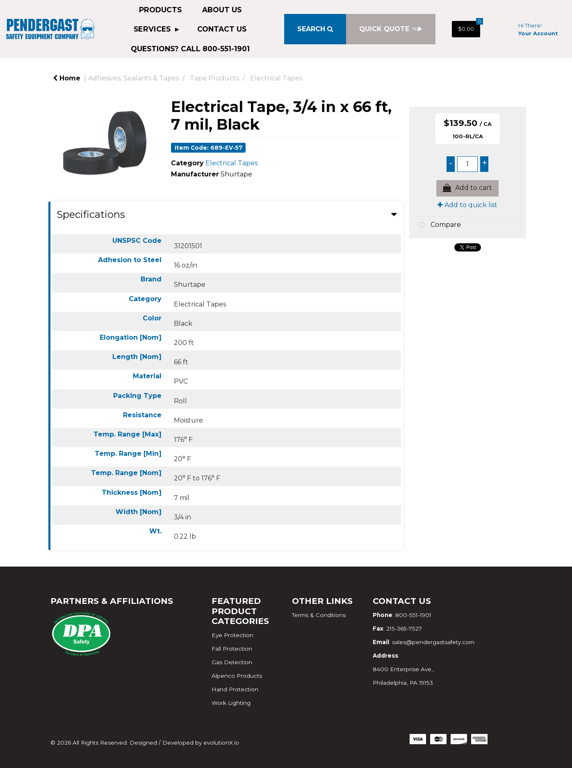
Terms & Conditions (319, 615)
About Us (222, 9)
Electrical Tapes (276, 78)
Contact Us (221, 29)
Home (66, 78)
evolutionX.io (221, 742)
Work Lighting (231, 702)
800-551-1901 (413, 615)
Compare (438, 225)
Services (153, 29)
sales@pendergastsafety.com (433, 642)
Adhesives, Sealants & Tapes (133, 78)
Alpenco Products (237, 675)
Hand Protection (235, 689)
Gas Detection (232, 662)
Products (160, 9)
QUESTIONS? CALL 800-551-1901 (190, 48)
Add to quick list (467, 205)
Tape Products (214, 78)
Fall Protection (232, 648)
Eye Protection (232, 635)
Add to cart (467, 188)
